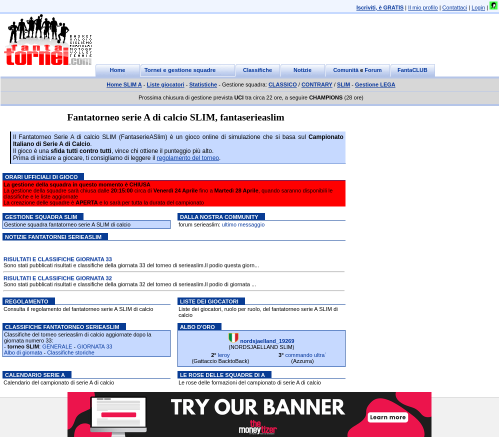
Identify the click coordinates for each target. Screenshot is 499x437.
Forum (373, 70)
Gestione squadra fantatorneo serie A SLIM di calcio (67, 225)
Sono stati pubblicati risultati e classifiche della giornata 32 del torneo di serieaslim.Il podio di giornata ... (130, 285)
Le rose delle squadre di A (222, 375)
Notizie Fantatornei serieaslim (53, 237)
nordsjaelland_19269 (267, 341)
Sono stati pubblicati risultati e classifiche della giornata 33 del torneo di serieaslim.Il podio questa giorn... (131, 266)
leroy (224, 355)
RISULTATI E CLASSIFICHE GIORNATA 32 (58, 279)
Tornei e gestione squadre (180, 70)
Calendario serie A (35, 375)
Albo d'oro (197, 327)
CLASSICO (282, 85)
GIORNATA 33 (94, 347)
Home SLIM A (124, 85)
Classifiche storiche (70, 353)
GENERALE (57, 347)
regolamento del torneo (188, 158)
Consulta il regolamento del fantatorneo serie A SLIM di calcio (79, 309)
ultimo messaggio (243, 225)
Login (478, 7)
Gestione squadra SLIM (41, 217)
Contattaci (455, 7)
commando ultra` (305, 355)
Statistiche (204, 85)
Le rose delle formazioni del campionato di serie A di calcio (249, 383)
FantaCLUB (413, 70)
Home (118, 70)
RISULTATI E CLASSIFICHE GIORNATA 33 (58, 260)
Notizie (303, 70)
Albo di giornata (23, 353)
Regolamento (26, 301)
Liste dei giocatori (209, 301)
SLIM (343, 85)
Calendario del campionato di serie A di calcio (59, 383)
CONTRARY (317, 85)
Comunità (345, 70)
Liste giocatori (165, 85)
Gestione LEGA (375, 85)
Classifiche (257, 70)
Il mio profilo (423, 7)
